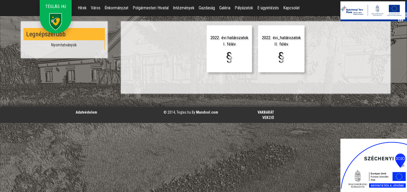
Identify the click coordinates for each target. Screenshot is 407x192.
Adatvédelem (86, 112)
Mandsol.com (207, 112)
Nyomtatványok (64, 44)
